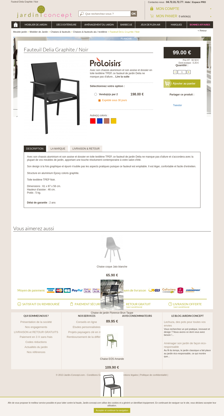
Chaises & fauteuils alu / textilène (90, 32)
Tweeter (177, 105)
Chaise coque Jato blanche (112, 266)
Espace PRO (199, 2)
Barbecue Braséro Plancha (126, 25)
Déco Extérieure (66, 24)
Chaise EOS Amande (112, 358)
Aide (187, 2)
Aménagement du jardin (99, 24)
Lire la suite (122, 76)
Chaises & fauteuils (60, 32)
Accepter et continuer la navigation (112, 410)
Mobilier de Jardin (36, 24)
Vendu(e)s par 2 (108, 94)
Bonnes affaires (200, 24)
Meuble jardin (15, 24)
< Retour (202, 30)
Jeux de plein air (150, 24)
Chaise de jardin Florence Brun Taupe (112, 312)
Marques (176, 24)
